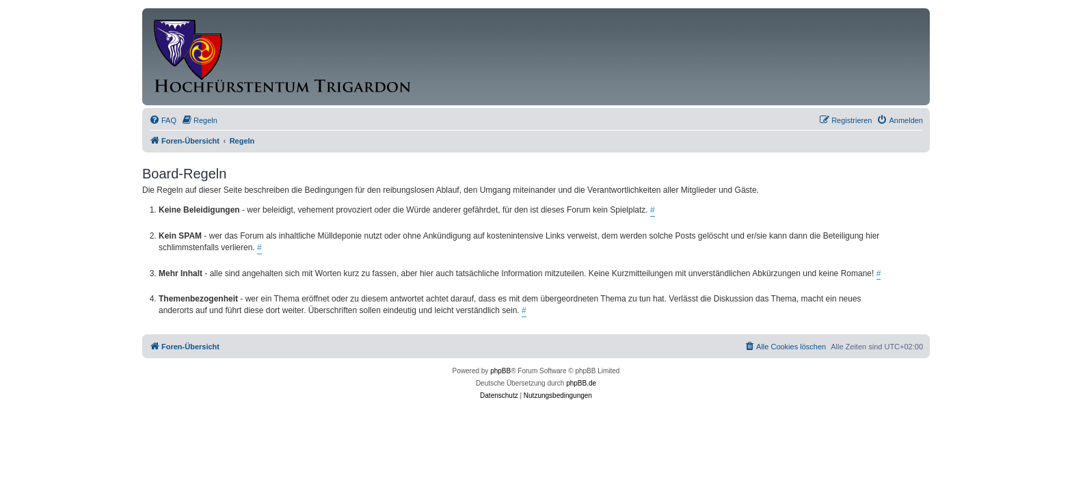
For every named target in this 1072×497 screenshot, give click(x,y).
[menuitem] (162, 120)
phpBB (500, 371)
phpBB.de (581, 383)
